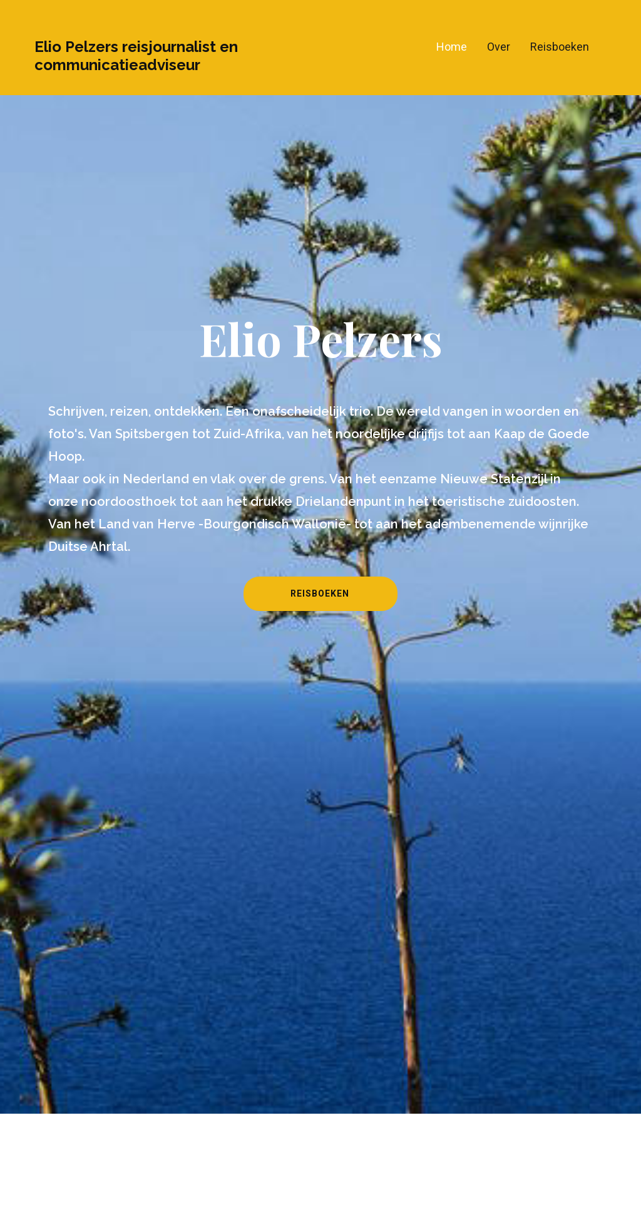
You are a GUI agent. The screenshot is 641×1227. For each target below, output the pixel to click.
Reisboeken (559, 46)
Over (498, 46)
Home (451, 46)
